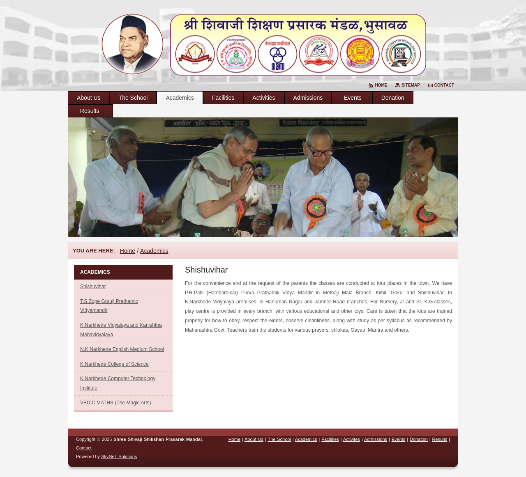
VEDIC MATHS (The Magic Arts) (115, 403)
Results (90, 111)
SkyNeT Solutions (119, 456)
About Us (89, 97)
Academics (180, 97)
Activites (351, 439)
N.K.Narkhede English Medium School (122, 349)
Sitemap (410, 85)
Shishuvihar (93, 286)
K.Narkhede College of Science (114, 364)
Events (352, 97)
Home (381, 85)
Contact (444, 85)
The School (133, 97)
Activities (263, 97)
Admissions (308, 97)
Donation (392, 97)
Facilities (223, 97)
